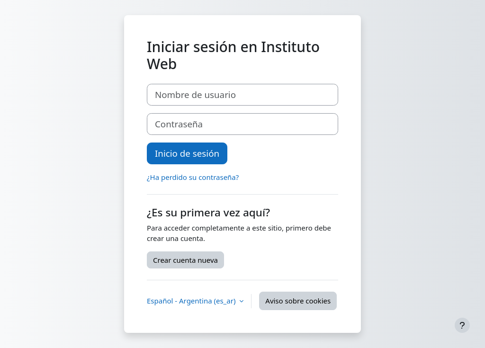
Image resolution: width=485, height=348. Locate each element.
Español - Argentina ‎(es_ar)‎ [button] (192, 300)
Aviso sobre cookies (298, 300)
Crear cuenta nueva (185, 260)
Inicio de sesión (187, 153)
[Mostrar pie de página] (462, 325)
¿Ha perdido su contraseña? (193, 177)
